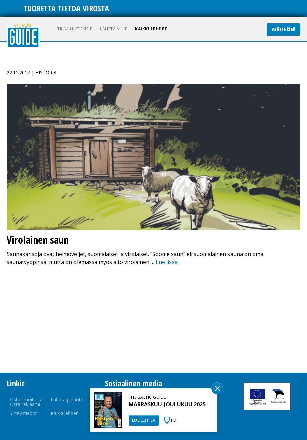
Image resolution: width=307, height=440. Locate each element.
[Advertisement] (153, 319)
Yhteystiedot (23, 413)
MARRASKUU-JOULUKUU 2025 (167, 404)
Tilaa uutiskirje (74, 29)
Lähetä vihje (113, 29)
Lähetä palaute (67, 399)
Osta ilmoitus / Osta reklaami (26, 401)
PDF (175, 420)
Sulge (217, 388)
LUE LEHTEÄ (144, 420)
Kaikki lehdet (151, 29)
